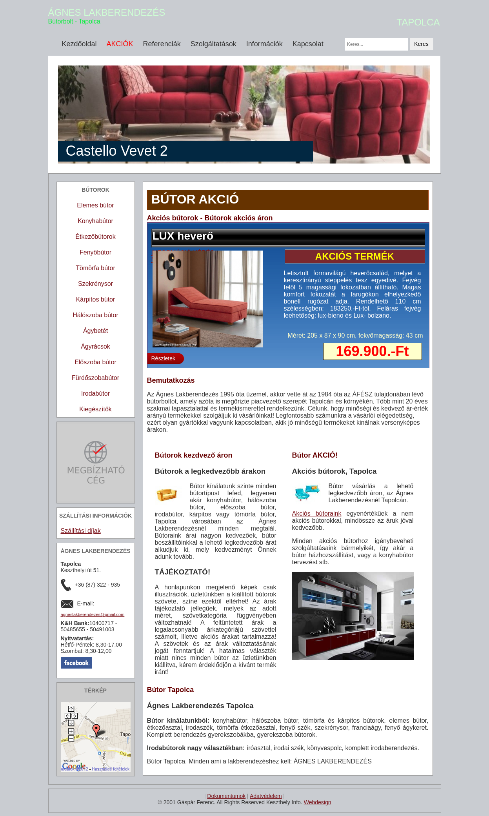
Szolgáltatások (213, 44)
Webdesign (317, 802)
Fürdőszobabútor (95, 377)
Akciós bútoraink (317, 513)
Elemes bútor (95, 205)
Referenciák (162, 44)
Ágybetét (95, 330)
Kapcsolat (308, 44)
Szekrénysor (95, 283)
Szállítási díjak (81, 530)
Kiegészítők (95, 409)
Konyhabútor (95, 221)
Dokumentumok (226, 796)
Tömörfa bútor (95, 268)
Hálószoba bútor (95, 315)
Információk (264, 44)
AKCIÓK (120, 44)
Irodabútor (95, 393)
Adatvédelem (266, 796)
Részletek (163, 358)
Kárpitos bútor (95, 299)
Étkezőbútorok (95, 236)
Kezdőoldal (79, 44)
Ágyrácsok (95, 346)
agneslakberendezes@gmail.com (93, 614)
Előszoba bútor (95, 362)
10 (426, 372)
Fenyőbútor (95, 252)
